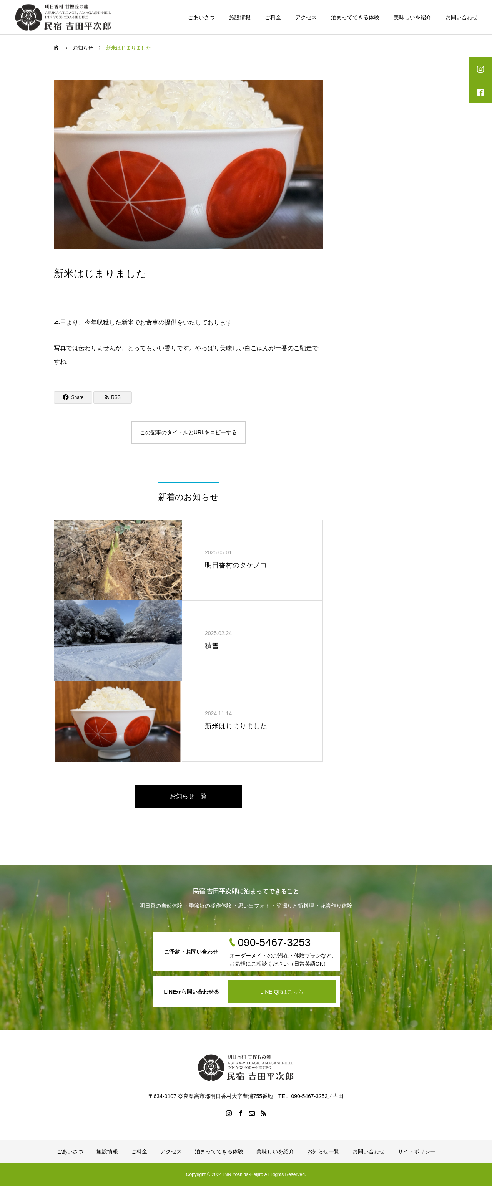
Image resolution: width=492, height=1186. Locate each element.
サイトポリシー (416, 1151)
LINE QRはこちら (281, 992)
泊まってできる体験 (355, 17)
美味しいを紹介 (412, 17)
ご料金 (273, 17)
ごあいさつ (201, 17)
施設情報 (240, 17)
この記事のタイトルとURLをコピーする (188, 432)
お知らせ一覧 (188, 796)
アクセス (306, 17)
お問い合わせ (461, 17)
